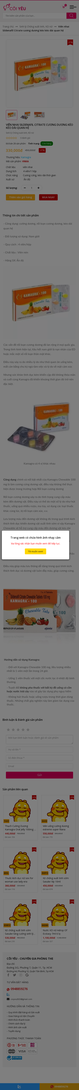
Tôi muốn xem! (35, 551)
